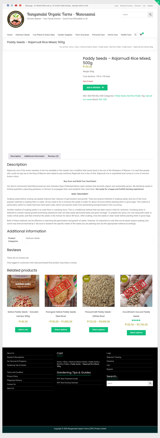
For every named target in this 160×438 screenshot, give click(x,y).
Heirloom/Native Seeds (88, 47)
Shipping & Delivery (14, 382)
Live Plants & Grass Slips (44, 35)
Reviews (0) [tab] (53, 156)
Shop (77, 47)
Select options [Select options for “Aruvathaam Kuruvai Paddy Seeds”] (136, 333)
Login (116, 6)
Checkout (137, 6)
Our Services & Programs (16, 363)
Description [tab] (15, 156)
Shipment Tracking (126, 6)
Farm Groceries (82, 35)
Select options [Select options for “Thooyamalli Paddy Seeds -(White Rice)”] (98, 330)
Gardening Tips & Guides (16, 367)
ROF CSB (103, 99)
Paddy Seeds (103, 47)
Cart (144, 6)
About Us (10, 355)
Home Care (113, 35)
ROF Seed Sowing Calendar (67, 384)
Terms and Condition (15, 374)
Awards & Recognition (15, 359)
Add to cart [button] (23, 330)
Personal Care (98, 35)
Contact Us (11, 386)
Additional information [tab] (34, 156)
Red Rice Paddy (115, 47)
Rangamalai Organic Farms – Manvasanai (63, 14)
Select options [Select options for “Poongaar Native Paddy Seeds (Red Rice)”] (60, 330)
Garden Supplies (65, 35)
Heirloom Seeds (23, 35)
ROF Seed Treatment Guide (67, 380)
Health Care (126, 35)
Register (150, 6)
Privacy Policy (12, 378)
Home (9, 35)
